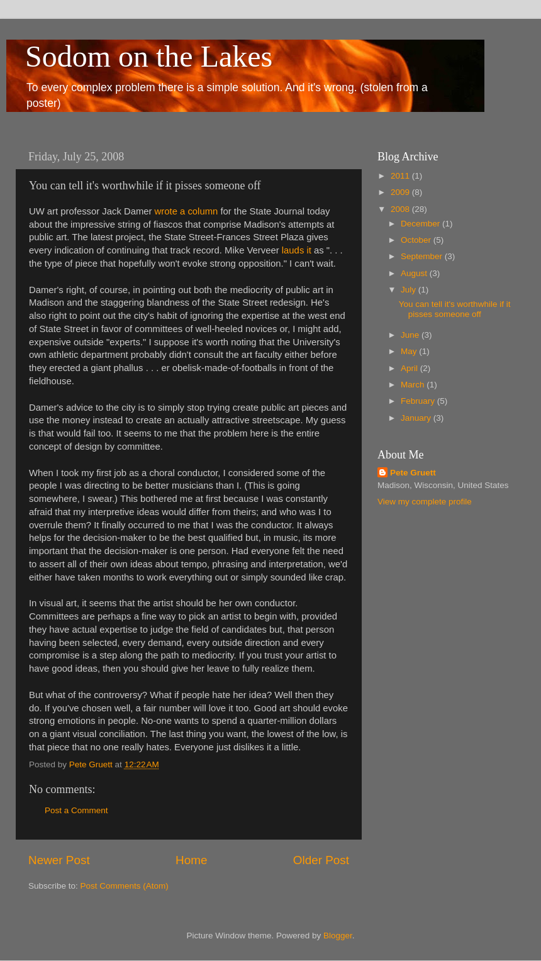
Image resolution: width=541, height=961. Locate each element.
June (411, 335)
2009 (401, 192)
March (414, 384)
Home (191, 860)
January (417, 418)
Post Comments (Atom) (125, 886)
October (417, 240)
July (409, 289)
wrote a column (186, 211)
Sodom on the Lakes (148, 56)
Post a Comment (76, 810)
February (419, 401)
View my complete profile (424, 501)
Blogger (337, 935)
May (410, 351)
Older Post (321, 860)
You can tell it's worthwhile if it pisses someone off (455, 309)
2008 (401, 209)
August (415, 273)
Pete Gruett (413, 472)
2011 (401, 176)
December (421, 223)
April (410, 368)
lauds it (295, 250)
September (423, 256)
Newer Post (59, 860)
